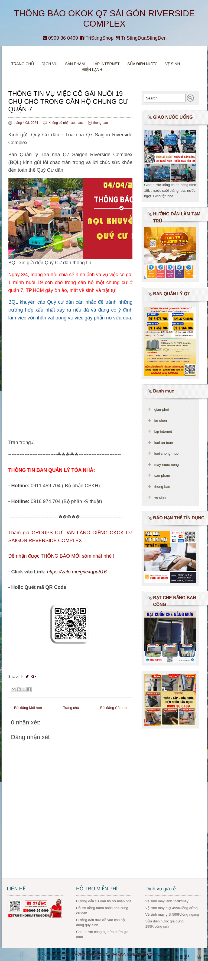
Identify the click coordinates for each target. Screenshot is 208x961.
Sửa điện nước (142, 64)
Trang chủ (22, 64)
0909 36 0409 (60, 38)
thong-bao (100, 123)
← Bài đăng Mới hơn (26, 708)
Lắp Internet (106, 64)
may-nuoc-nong (166, 465)
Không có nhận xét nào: (66, 123)
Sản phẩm (75, 64)
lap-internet (163, 431)
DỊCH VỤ (49, 64)
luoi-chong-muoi (167, 453)
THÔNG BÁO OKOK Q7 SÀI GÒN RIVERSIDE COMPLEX (118, 954)
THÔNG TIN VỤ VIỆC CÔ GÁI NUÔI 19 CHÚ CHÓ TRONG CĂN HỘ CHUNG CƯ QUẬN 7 (68, 101)
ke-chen (160, 421)
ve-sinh (160, 497)
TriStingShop (96, 38)
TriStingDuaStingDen (141, 38)
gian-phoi (161, 409)
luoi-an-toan (163, 443)
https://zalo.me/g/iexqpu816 (77, 571)
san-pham (162, 475)
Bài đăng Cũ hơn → (115, 708)
